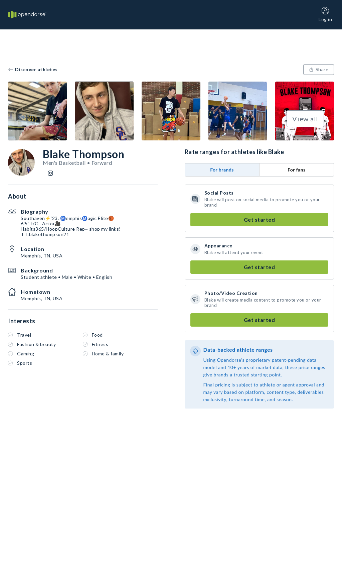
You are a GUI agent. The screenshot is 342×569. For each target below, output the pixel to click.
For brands (222, 170)
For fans (297, 170)
